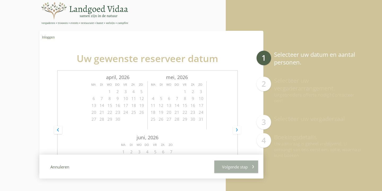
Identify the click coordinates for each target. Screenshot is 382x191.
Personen (173, 121)
